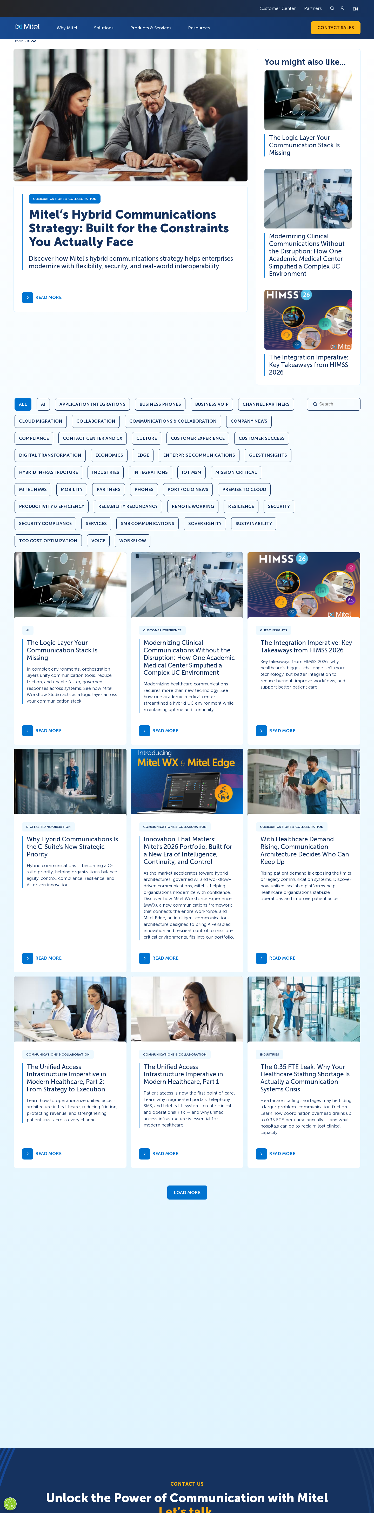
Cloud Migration (40, 421)
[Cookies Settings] (10, 1503)
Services (96, 523)
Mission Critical (236, 472)
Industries (105, 472)
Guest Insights (268, 455)
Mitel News (33, 489)
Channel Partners (266, 404)
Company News (249, 421)
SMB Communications (147, 523)
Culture (146, 438)
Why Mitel (67, 27)
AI (43, 404)
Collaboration (95, 421)
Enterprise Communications (199, 455)
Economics (109, 455)
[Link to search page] (332, 8)
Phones (144, 489)
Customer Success (262, 438)
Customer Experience (198, 438)
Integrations (150, 472)
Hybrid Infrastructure (48, 472)
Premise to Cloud (244, 489)
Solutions (103, 27)
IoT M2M (191, 472)
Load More (187, 1192)
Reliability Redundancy (128, 506)
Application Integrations (92, 404)
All (23, 404)
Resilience (241, 506)
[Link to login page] (342, 8)
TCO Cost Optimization (48, 540)
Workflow (132, 540)
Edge (143, 455)
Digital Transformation (50, 455)
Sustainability (254, 523)
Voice (98, 540)
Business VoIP (212, 404)
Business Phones (160, 404)
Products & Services (150, 27)
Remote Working (193, 506)
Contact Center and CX (92, 438)
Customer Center (278, 8)
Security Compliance (45, 523)
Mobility (72, 489)
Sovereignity (205, 523)
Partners (313, 8)
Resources (199, 27)
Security (279, 506)
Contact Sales (335, 27)
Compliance (34, 438)
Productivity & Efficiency (51, 506)
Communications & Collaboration (173, 421)
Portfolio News (188, 489)
